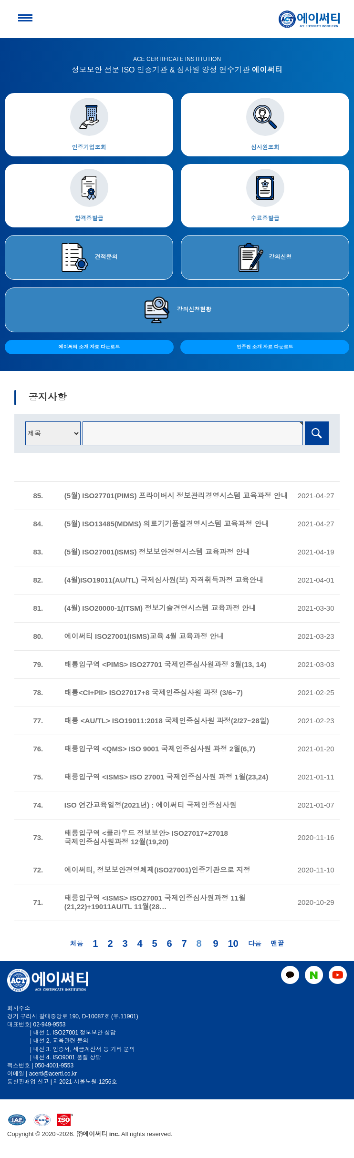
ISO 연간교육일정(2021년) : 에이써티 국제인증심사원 (150, 805)
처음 (76, 943)
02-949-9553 (49, 1024)
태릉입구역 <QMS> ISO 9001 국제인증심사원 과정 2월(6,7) (159, 749)
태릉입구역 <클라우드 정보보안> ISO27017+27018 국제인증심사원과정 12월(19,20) (146, 837)
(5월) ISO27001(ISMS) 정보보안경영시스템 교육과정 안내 (157, 552)
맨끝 (277, 943)
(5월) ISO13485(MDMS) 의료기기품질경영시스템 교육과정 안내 (166, 524)
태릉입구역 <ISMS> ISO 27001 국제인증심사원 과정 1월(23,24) (166, 777)
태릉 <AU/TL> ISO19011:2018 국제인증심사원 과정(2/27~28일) (166, 721)
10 (233, 943)
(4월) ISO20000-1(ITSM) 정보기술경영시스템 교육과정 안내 (160, 608)
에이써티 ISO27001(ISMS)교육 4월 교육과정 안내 (144, 636)
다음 (254, 943)
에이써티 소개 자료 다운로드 (89, 346)
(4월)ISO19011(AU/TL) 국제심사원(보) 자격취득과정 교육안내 (165, 580)
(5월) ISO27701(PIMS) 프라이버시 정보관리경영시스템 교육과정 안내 (176, 496)
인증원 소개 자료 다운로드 (265, 346)
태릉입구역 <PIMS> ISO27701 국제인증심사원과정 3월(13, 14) (165, 664)
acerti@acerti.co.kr (53, 1073)
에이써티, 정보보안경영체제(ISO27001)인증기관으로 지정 (157, 870)
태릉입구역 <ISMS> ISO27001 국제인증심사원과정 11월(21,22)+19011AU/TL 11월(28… (155, 902)
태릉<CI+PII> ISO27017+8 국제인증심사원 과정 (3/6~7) (153, 692)
